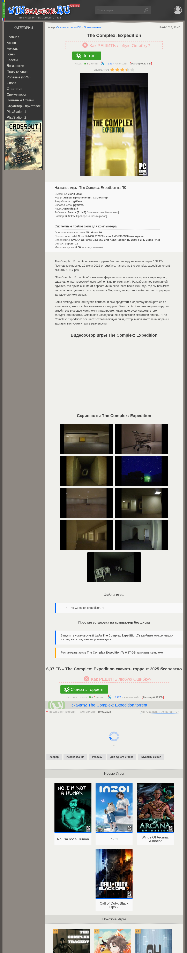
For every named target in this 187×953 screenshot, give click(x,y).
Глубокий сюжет (151, 757)
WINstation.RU (40, 10)
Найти (147, 10)
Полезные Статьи (20, 100)
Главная (13, 37)
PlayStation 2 (16, 117)
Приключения (17, 71)
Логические (15, 66)
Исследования (75, 757)
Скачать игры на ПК (68, 27)
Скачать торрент (87, 689)
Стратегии (14, 89)
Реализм (97, 757)
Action (11, 43)
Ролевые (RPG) (18, 77)
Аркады (12, 48)
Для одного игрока (121, 757)
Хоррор (54, 757)
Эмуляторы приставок (23, 106)
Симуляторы (16, 94)
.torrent (90, 55)
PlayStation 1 (16, 112)
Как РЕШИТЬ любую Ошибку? (120, 45)
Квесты (12, 60)
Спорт (11, 83)
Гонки (11, 54)
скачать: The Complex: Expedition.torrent (109, 705)
